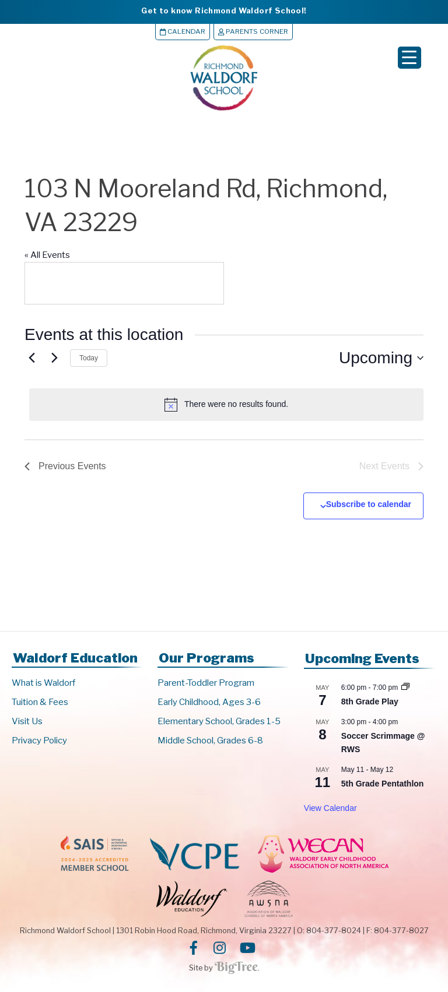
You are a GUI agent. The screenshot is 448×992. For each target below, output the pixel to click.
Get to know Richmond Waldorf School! (223, 10)
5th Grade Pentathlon (382, 783)
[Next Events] (54, 358)
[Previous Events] (31, 358)
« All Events (47, 255)
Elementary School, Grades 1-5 (219, 721)
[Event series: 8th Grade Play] (405, 687)
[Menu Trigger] (409, 58)
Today (88, 358)
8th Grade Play (369, 701)
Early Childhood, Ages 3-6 (209, 702)
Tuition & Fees (40, 702)
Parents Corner (253, 31)
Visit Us (27, 721)
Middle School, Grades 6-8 (210, 740)
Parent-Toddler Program (206, 683)
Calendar (182, 31)
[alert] (226, 404)
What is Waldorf (43, 683)
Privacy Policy (39, 740)
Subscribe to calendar (368, 504)
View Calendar (330, 808)
